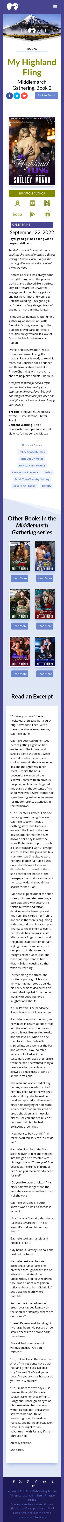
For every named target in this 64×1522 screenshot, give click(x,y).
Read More (20, 578)
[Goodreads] (36, 1481)
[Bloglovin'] (33, 1486)
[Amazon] (52, 1481)
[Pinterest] (28, 1481)
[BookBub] (44, 1481)
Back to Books (46, 95)
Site (39, 1495)
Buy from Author (32, 193)
